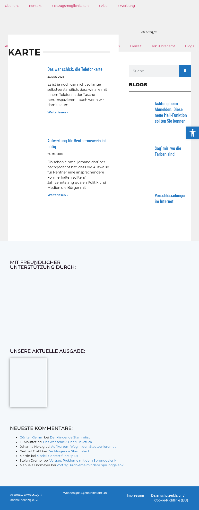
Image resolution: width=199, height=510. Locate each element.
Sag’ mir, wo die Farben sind (168, 151)
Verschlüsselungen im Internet (170, 198)
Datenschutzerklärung (167, 495)
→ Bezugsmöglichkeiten (70, 6)
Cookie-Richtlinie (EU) (171, 500)
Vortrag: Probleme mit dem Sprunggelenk (82, 460)
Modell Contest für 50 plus (57, 456)
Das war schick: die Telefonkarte (75, 69)
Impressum (135, 495)
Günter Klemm (31, 437)
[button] (192, 133)
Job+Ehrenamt (163, 46)
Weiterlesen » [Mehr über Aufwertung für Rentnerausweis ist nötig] (57, 195)
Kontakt (35, 6)
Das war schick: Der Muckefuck (67, 442)
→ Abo (103, 6)
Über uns (12, 6)
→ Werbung (126, 6)
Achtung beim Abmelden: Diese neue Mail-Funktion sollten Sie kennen (171, 112)
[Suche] (185, 71)
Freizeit (136, 46)
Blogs (189, 46)
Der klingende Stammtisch (71, 437)
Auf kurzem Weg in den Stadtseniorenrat (83, 446)
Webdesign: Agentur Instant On (85, 493)
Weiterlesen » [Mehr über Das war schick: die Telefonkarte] (57, 112)
